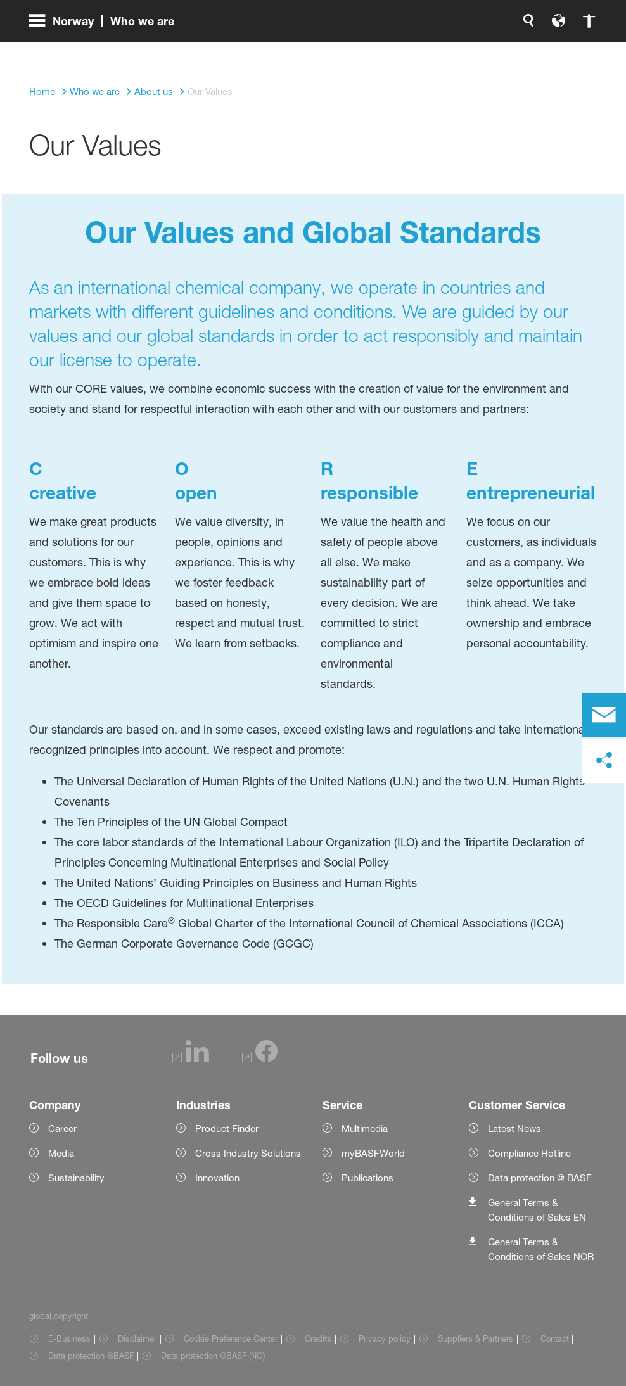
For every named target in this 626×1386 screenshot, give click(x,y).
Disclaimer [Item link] (137, 1338)
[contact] (604, 715)
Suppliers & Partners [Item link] (475, 1338)
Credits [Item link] (318, 1338)
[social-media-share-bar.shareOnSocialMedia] (604, 761)
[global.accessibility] (456, 50)
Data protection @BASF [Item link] (91, 1356)
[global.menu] (106, 50)
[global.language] (425, 50)
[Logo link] (546, 51)
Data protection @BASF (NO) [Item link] (213, 1356)
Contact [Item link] (554, 1338)
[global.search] (395, 50)
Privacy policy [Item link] (385, 1338)
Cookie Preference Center (231, 1338)
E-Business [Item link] (69, 1338)
